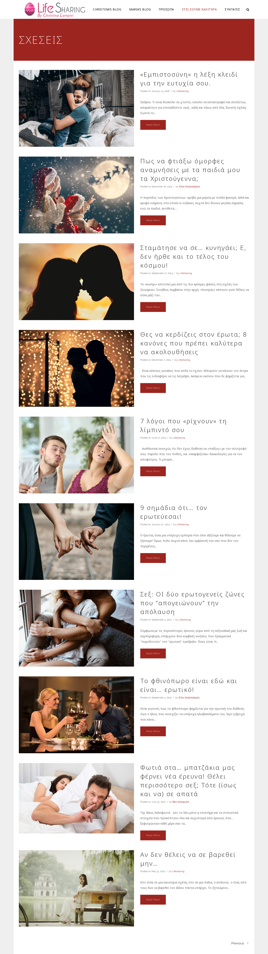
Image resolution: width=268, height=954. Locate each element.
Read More (153, 125)
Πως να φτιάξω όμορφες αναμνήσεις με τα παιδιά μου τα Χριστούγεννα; (190, 170)
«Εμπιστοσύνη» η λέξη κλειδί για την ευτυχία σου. (189, 78)
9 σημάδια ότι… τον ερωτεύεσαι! (173, 512)
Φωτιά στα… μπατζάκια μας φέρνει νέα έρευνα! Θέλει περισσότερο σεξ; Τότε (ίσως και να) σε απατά (188, 780)
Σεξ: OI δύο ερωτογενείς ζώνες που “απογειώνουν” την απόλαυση (192, 603)
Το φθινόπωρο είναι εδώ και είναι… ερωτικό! (188, 685)
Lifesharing (182, 91)
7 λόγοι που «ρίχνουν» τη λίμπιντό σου (183, 425)
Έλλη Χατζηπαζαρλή (189, 186)
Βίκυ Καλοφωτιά (181, 802)
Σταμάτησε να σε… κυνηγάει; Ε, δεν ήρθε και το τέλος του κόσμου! (193, 256)
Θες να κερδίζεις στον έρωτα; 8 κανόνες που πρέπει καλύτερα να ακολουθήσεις (193, 343)
